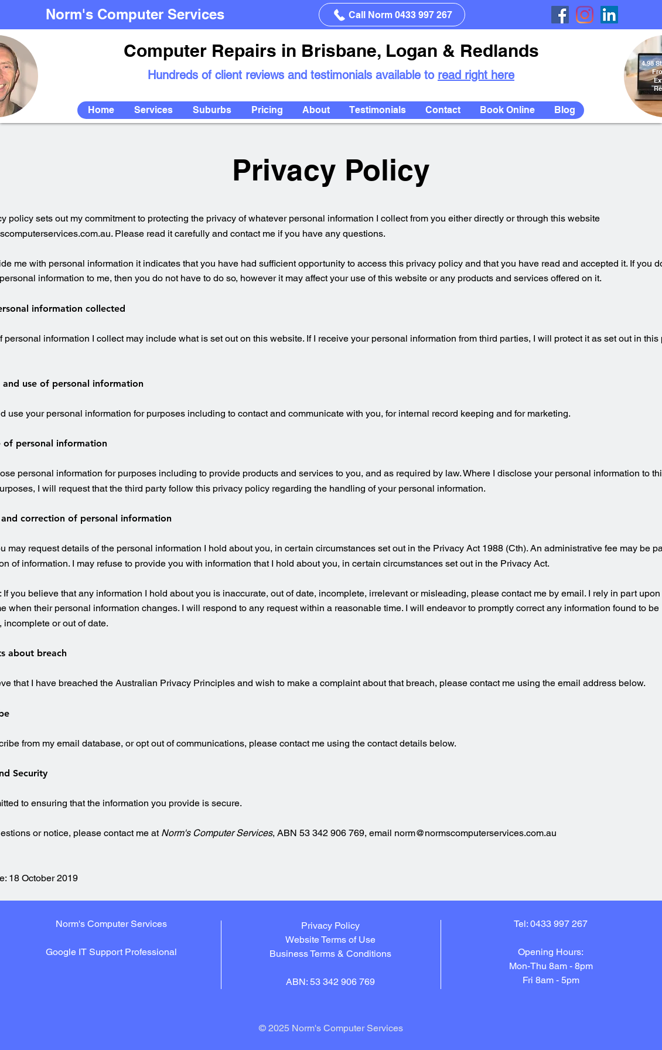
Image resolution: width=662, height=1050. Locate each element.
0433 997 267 (559, 923)
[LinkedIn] (609, 14)
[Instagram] (584, 14)
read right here (476, 75)
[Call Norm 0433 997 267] (392, 14)
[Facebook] (560, 14)
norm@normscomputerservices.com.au (475, 832)
